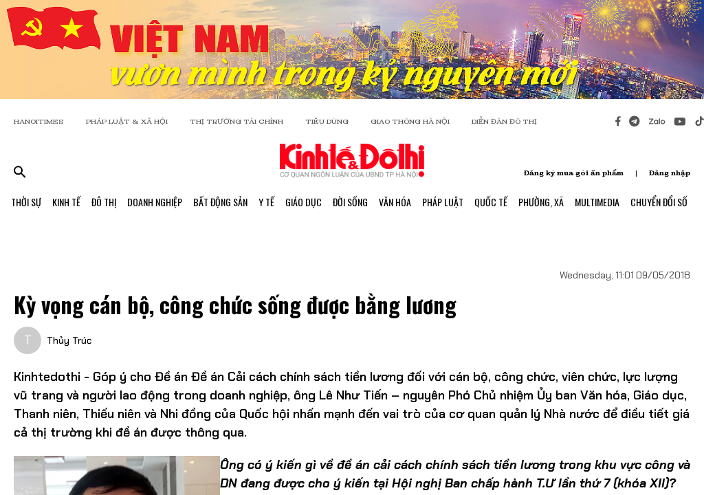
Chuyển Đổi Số (659, 202)
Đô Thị (103, 202)
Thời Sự (26, 202)
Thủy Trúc (69, 340)
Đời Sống (350, 202)
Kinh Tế (66, 202)
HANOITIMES (39, 121)
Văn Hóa (395, 202)
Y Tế (266, 202)
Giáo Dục (303, 202)
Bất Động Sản (220, 202)
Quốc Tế (490, 202)
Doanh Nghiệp (154, 202)
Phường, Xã (541, 202)
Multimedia (597, 202)
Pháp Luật (442, 202)
